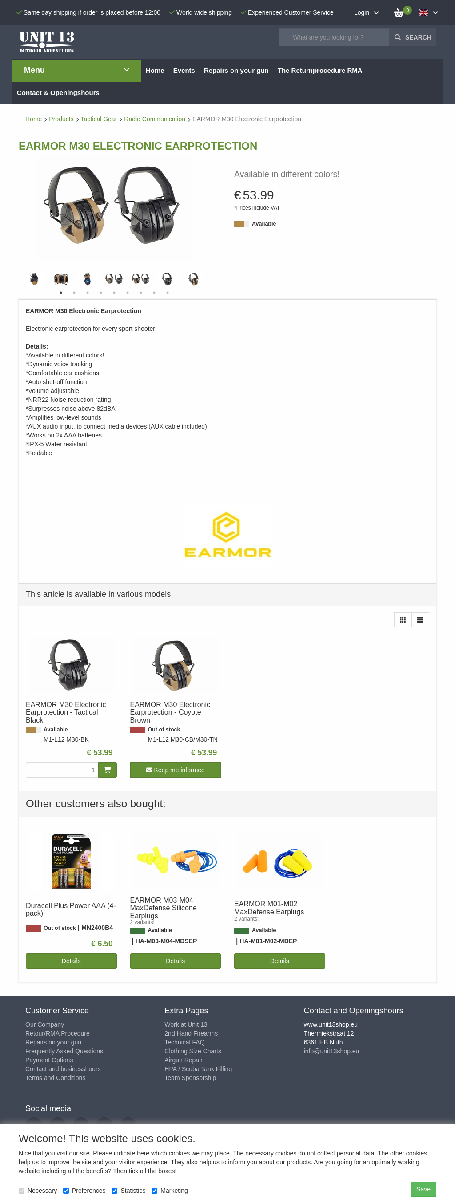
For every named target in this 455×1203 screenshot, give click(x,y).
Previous (23, 279)
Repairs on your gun (53, 1042)
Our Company (44, 1024)
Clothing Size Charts (192, 1051)
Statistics (128, 1190)
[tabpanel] (114, 279)
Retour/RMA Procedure (57, 1033)
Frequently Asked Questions (64, 1051)
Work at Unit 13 (185, 1024)
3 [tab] (87, 292)
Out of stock (164, 730)
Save (423, 1189)
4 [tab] (100, 292)
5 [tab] (114, 292)
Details (71, 961)
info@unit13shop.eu (331, 1051)
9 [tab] (167, 292)
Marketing (170, 1190)
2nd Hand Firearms (191, 1033)
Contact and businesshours (63, 1068)
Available (264, 224)
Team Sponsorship (190, 1077)
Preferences (84, 1190)
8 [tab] (154, 292)
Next (205, 279)
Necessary (38, 1190)
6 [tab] (127, 292)
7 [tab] (140, 292)
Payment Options (49, 1060)
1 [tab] (60, 292)
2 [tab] (74, 292)
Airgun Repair (183, 1060)
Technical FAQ (184, 1042)
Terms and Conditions (55, 1077)
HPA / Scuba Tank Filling (198, 1068)
